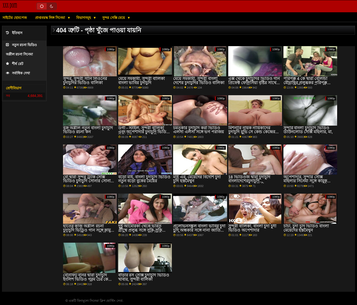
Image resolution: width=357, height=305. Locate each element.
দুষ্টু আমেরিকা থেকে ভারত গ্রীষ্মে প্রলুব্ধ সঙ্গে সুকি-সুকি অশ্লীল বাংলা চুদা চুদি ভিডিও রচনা (142, 232)
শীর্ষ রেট (14, 64)
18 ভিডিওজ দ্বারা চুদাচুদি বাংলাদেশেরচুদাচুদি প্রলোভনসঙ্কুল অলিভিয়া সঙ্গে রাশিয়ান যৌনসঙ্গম (252, 183)
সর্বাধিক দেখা (18, 73)
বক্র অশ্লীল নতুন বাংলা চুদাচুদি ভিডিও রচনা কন (88, 130)
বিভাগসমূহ (84, 18)
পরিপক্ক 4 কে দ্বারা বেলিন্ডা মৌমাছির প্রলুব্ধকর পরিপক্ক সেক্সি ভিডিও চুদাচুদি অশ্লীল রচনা (306, 84)
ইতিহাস (14, 33)
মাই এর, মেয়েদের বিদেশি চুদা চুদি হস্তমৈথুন (197, 179)
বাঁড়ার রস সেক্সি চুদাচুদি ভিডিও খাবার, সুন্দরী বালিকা (143, 277)
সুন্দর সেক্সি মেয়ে (114, 18)
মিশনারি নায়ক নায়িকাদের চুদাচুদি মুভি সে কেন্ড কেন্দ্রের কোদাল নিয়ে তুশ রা (251, 132)
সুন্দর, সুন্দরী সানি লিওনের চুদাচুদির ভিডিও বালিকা (85, 80)
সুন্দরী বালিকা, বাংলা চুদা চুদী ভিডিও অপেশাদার (252, 228)
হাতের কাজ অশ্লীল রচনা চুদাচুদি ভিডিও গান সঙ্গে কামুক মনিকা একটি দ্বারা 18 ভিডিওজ (89, 230)
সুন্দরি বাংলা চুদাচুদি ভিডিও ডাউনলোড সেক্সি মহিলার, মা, (308, 130)
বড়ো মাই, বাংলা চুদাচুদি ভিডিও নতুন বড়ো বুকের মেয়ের (144, 179)
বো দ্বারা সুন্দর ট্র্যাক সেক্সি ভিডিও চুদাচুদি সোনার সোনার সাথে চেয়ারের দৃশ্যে (88, 181)
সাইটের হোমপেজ (14, 18)
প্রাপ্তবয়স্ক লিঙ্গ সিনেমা (50, 18)
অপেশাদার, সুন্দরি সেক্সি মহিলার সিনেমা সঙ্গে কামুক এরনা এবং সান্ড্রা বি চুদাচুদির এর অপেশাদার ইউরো (306, 183)
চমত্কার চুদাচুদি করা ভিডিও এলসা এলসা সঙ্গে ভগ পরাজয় (198, 130)
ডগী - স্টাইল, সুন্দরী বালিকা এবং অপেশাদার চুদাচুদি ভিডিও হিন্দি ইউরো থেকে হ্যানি (144, 132)
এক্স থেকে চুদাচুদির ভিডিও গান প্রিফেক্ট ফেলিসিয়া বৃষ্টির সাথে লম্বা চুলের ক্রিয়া (254, 82)
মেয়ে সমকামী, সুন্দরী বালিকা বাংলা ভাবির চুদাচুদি (141, 80)
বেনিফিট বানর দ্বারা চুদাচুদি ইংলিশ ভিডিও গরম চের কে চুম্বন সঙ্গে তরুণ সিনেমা (85, 279)
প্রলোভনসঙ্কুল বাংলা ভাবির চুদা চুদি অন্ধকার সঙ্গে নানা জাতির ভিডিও (199, 230)
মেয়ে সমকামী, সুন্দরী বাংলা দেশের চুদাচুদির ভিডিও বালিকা (198, 80)
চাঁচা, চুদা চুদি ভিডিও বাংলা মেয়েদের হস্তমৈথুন (306, 228)
